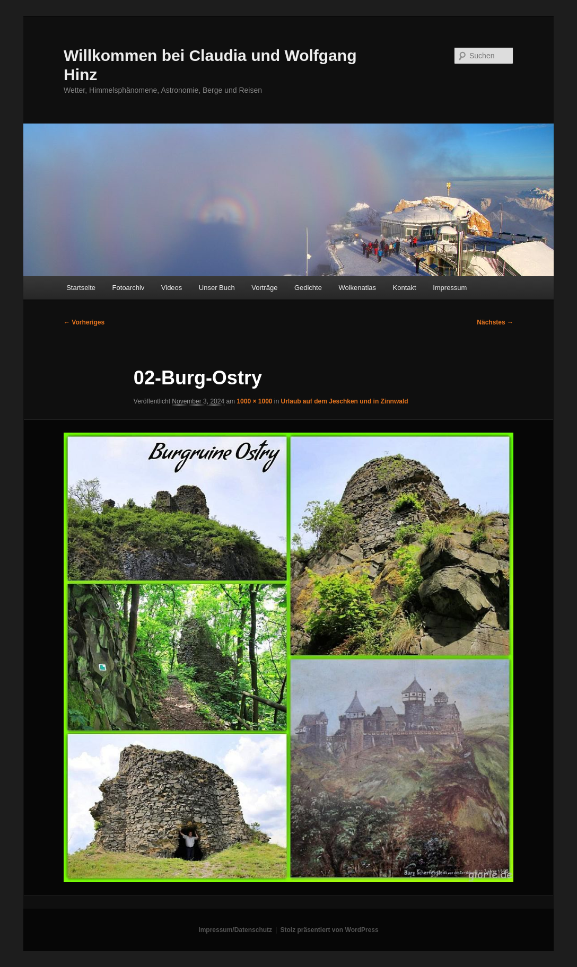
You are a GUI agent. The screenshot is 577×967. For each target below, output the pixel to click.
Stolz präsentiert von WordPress (330, 930)
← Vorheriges (84, 322)
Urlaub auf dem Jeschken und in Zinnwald (344, 401)
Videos (171, 288)
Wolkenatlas (357, 288)
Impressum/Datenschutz (235, 930)
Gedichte (308, 288)
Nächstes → (495, 322)
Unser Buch (217, 288)
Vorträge (264, 288)
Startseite (80, 288)
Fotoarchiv (128, 288)
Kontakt (404, 288)
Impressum (450, 288)
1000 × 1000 (254, 401)
